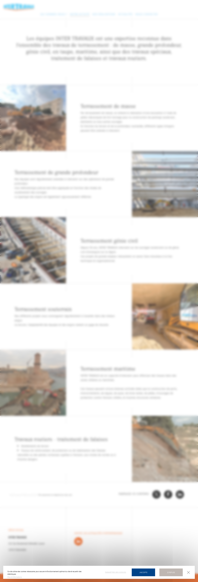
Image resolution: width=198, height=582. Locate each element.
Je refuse (171, 572)
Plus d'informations (14, 577)
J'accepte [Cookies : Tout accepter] (143, 572)
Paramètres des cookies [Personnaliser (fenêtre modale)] (115, 572)
